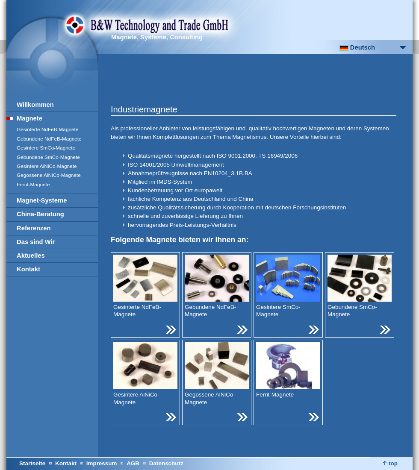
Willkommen (35, 104)
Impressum (101, 463)
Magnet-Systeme (42, 200)
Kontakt (28, 269)
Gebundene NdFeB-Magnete (49, 139)
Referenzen (34, 228)
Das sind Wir (36, 241)
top (390, 463)
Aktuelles (31, 255)
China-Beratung (40, 214)
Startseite (32, 463)
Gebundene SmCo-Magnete (48, 157)
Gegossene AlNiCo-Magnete (49, 175)
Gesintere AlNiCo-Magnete (47, 166)
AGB (133, 463)
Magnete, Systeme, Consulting (157, 37)
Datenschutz (166, 463)
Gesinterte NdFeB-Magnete (47, 129)
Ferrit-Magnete (33, 185)
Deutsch (357, 47)
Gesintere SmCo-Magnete (46, 148)
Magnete (29, 118)
